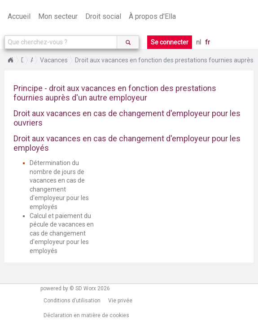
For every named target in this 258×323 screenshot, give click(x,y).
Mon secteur (58, 16)
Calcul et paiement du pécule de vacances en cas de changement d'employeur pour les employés (62, 233)
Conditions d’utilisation (72, 300)
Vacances (54, 60)
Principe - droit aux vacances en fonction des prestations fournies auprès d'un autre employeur (114, 92)
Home (10, 60)
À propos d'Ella (152, 16)
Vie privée (120, 300)
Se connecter (169, 42)
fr (207, 42)
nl (198, 42)
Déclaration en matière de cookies (86, 315)
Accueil (19, 16)
